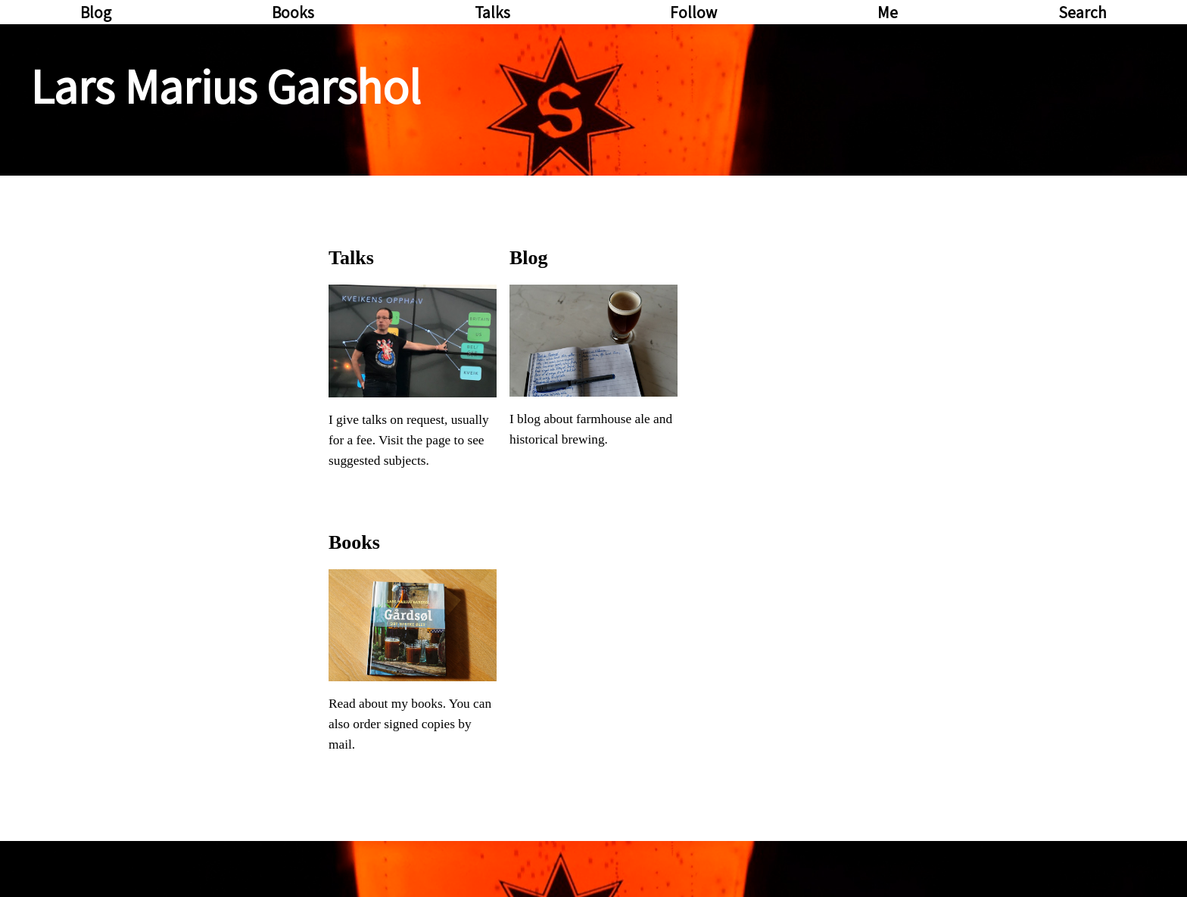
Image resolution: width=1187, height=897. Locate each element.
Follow (693, 12)
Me (887, 12)
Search (1082, 12)
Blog (95, 12)
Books (293, 12)
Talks (492, 12)
